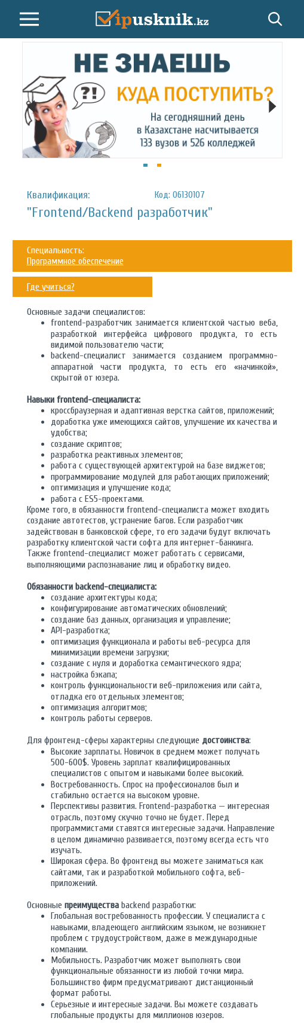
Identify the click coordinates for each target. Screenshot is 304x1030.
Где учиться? (51, 286)
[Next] (273, 106)
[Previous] (32, 106)
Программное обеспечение (75, 261)
